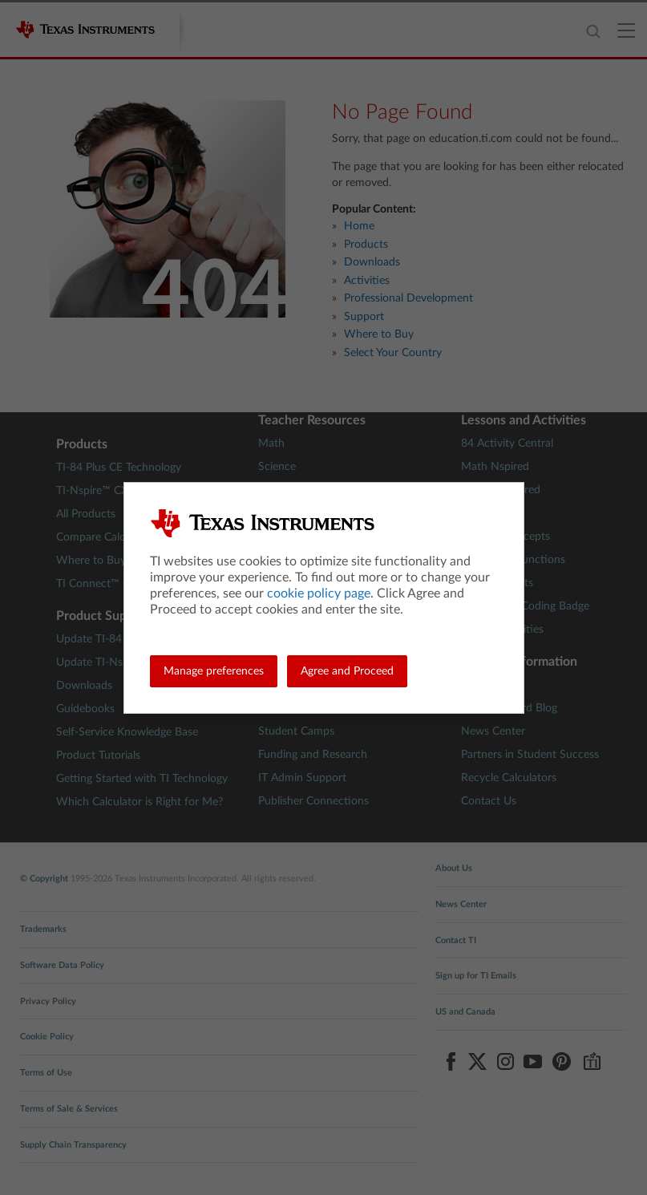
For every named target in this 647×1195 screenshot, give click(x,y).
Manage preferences (214, 671)
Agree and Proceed (347, 671)
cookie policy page (318, 593)
